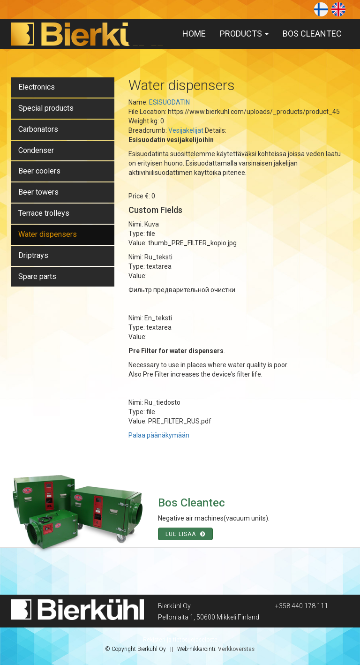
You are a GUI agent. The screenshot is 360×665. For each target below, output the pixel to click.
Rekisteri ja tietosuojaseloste (180, 639)
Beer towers (38, 192)
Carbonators (38, 129)
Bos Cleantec (312, 33)
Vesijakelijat (185, 130)
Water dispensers (47, 234)
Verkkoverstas (236, 649)
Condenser (36, 150)
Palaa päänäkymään (158, 435)
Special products (46, 108)
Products (244, 33)
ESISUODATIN (169, 102)
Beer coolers (39, 170)
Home (194, 33)
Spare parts (37, 276)
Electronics (36, 87)
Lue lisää (185, 534)
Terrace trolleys (43, 213)
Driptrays (33, 255)
